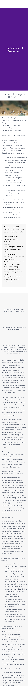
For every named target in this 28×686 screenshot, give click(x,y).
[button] (25, 3)
